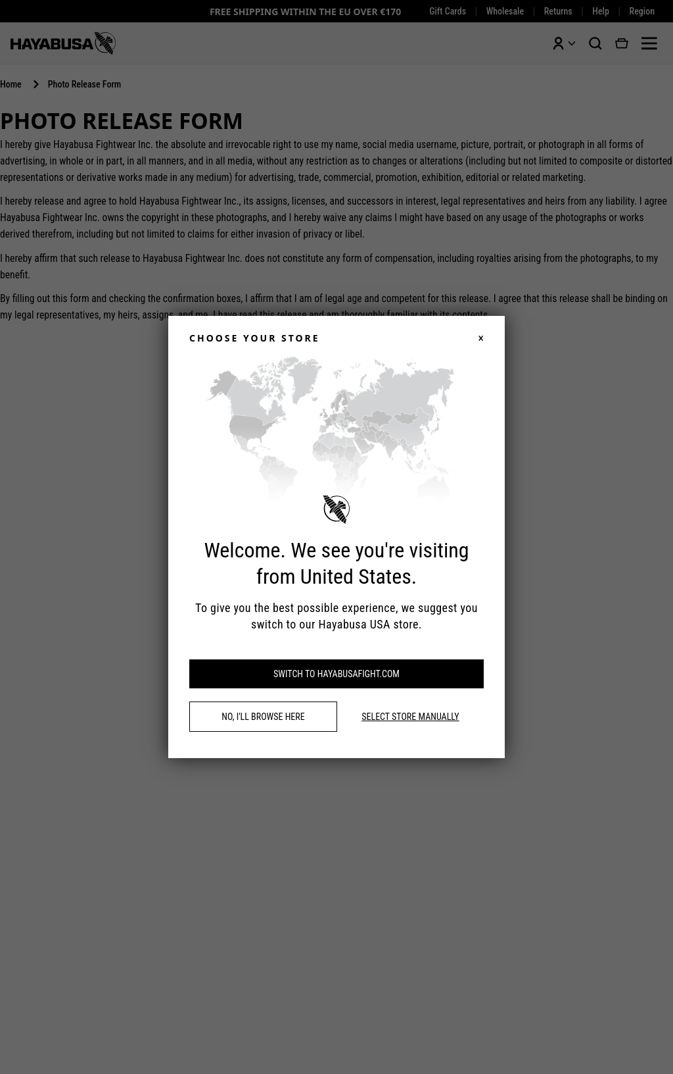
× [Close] (481, 338)
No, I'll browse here (262, 716)
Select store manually (410, 716)
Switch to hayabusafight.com (336, 674)
